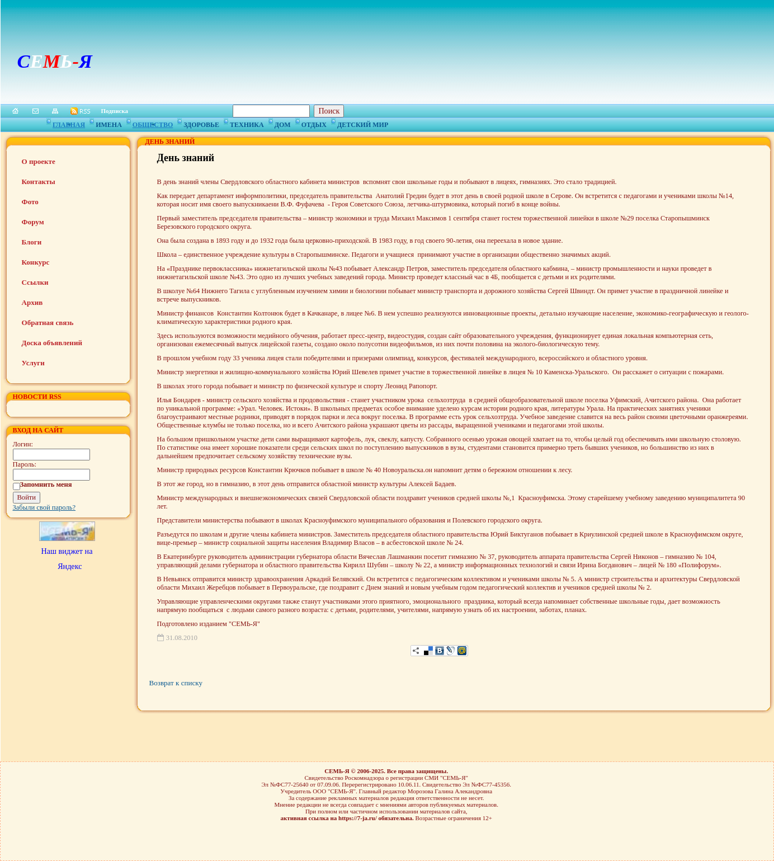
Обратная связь (48, 322)
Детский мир (362, 123)
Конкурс (36, 262)
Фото (30, 201)
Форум (33, 222)
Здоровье (201, 123)
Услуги (33, 363)
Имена (109, 123)
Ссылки (35, 282)
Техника (247, 123)
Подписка (115, 110)
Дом (283, 123)
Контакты (38, 181)
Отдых (314, 123)
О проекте (38, 161)
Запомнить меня (46, 484)
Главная (69, 123)
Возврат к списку (175, 683)
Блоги (32, 242)
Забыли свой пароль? (44, 507)
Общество (153, 123)
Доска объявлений (52, 342)
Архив (32, 302)
